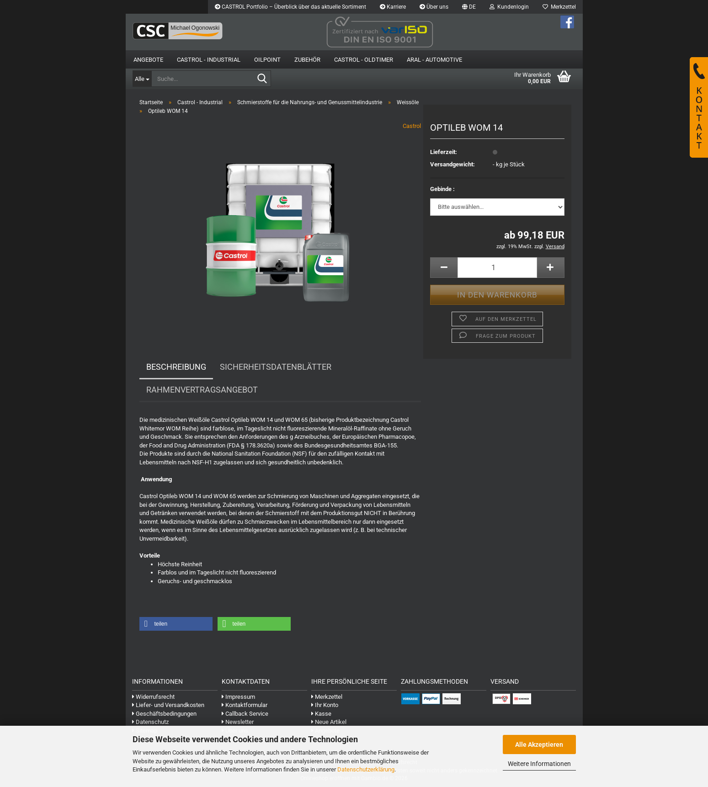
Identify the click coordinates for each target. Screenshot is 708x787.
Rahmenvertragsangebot (202, 389)
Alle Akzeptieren (539, 744)
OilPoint (267, 59)
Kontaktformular (244, 705)
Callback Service (245, 713)
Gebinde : (442, 189)
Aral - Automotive (434, 59)
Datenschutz (150, 721)
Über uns (434, 7)
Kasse (321, 713)
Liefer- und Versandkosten (168, 705)
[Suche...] (142, 78)
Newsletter (238, 721)
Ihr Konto (324, 705)
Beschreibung (176, 367)
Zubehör (307, 59)
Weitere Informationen (539, 763)
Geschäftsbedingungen (164, 713)
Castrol (412, 125)
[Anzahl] (497, 267)
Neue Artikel (328, 721)
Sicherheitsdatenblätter (275, 367)
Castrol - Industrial (208, 59)
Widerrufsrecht (153, 696)
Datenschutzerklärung (365, 769)
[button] (469, 7)
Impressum (238, 696)
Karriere (393, 7)
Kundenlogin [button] (509, 7)
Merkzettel (559, 7)
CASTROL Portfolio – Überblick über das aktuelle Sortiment (290, 7)
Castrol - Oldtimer (363, 59)
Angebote (148, 59)
